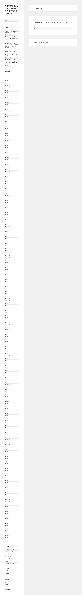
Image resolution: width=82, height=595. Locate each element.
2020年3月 (7, 246)
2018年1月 (7, 293)
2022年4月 (7, 186)
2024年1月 (7, 135)
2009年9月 (7, 533)
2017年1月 (7, 322)
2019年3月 (7, 265)
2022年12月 (7, 167)
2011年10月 (7, 473)
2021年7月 (7, 207)
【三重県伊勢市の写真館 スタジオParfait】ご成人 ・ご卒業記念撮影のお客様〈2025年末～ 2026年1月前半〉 (12, 45)
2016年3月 (7, 346)
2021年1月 (7, 222)
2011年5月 (7, 485)
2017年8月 (7, 305)
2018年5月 (7, 286)
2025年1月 (7, 107)
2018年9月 (7, 277)
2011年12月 (7, 468)
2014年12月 (7, 382)
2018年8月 (7, 279)
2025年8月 (7, 92)
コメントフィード (8, 587)
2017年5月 (7, 313)
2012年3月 (7, 461)
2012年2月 (7, 463)
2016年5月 (7, 341)
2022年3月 (7, 188)
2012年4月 (7, 458)
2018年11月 (7, 274)
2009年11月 (7, 528)
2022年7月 (7, 179)
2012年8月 (7, 449)
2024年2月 (7, 133)
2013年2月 (7, 434)
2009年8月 (7, 535)
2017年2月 (7, 320)
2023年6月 (7, 152)
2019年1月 (7, 269)
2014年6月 (7, 396)
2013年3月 (7, 432)
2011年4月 (7, 487)
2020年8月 (7, 234)
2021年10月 (7, 200)
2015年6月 (7, 368)
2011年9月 (7, 475)
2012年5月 (7, 456)
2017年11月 (7, 298)
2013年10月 (7, 415)
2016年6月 (7, 339)
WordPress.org (8, 589)
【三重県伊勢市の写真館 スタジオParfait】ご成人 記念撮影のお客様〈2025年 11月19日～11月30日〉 (12, 62)
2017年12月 (7, 296)
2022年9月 (7, 174)
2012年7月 (7, 451)
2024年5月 (7, 126)
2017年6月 (7, 310)
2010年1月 (7, 523)
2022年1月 (7, 193)
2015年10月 (7, 358)
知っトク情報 (8, 558)
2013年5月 (7, 427)
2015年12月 (7, 353)
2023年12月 (7, 138)
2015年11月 (7, 356)
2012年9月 (7, 446)
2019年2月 (7, 267)
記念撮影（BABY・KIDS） (10, 563)
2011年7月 (7, 480)
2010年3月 (7, 518)
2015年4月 (7, 372)
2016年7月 (7, 336)
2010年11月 (7, 499)
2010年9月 (7, 504)
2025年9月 (7, 90)
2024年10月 (7, 114)
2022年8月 (7, 176)
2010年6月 (7, 511)
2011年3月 (7, 490)
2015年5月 (7, 370)
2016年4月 (7, 344)
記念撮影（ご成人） (9, 568)
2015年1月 (7, 379)
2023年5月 (7, 155)
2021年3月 (7, 217)
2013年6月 (7, 425)
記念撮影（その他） (9, 570)
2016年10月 (7, 329)
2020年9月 (7, 231)
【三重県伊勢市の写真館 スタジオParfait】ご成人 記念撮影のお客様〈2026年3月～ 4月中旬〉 (12, 31)
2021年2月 (7, 219)
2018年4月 (7, 289)
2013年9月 (7, 418)
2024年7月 (7, 121)
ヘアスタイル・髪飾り (9, 551)
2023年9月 (7, 145)
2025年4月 (7, 102)
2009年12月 (7, 525)
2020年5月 (7, 241)
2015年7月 (7, 365)
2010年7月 (7, 509)
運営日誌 (7, 573)
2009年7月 (7, 537)
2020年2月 (7, 248)
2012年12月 (7, 439)
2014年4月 (7, 401)
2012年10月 (7, 444)
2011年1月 (7, 494)
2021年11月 (7, 198)
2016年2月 (7, 348)
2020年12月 (7, 224)
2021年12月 (7, 195)
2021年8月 (7, 205)
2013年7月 (7, 423)
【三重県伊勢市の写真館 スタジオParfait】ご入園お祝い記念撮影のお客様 (11, 38)
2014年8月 (7, 391)
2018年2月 (7, 291)
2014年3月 (7, 403)
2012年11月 (7, 442)
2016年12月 (7, 324)
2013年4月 (7, 430)
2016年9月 (7, 332)
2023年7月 (7, 150)
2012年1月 (7, 466)
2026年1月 (7, 83)
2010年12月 (7, 497)
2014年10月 (7, 387)
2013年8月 (7, 420)
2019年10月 (7, 258)
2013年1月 (7, 437)
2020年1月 (7, 250)
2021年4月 (7, 214)
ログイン (7, 582)
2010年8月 (7, 506)
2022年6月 (7, 181)
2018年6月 (7, 284)
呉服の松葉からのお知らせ (10, 554)
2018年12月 (7, 272)
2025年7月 (7, 95)
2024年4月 (7, 128)
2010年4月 (7, 516)
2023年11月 (7, 140)
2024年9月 (7, 116)
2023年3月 (7, 159)
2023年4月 (7, 157)
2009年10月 (7, 530)
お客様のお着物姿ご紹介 (10, 549)
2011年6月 (7, 482)
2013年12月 (7, 411)
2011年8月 (7, 478)
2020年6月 (7, 238)
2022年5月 (7, 183)
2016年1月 (7, 351)
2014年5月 (7, 399)
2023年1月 (7, 164)
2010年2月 (7, 521)
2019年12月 (7, 253)
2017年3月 (7, 317)
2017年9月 (7, 303)
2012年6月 (7, 454)
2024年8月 (7, 119)
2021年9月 (7, 202)
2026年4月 (7, 80)
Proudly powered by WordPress (41, 42)
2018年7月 (7, 281)
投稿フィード (8, 584)
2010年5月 (7, 513)
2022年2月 (7, 191)
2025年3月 (7, 104)
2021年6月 (7, 210)
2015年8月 (7, 363)
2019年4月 (7, 262)
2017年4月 (7, 315)
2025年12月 (7, 85)
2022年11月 (7, 169)
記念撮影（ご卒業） (9, 566)
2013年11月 (7, 413)
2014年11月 (7, 384)
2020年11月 (7, 226)
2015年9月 (7, 360)
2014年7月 (7, 394)
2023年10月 (7, 143)
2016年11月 (7, 327)
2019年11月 (7, 255)
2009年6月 (7, 540)
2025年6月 (7, 97)
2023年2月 (7, 162)
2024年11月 (7, 112)
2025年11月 (7, 88)
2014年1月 (7, 408)
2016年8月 (7, 334)
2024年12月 (7, 109)
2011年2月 (7, 492)
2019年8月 (7, 260)
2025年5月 (7, 100)
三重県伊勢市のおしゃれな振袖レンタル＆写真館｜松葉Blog (12, 9)
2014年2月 (7, 406)
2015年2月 (7, 377)
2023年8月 (7, 147)
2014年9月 (7, 389)
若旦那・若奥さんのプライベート (12, 561)
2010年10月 (7, 501)
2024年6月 (7, 123)
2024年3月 (7, 131)
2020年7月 (7, 236)
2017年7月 (7, 308)
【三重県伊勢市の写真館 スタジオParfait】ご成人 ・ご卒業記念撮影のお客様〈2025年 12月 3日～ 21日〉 (12, 54)
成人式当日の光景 (8, 556)
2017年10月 (7, 301)
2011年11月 (7, 470)
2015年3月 (7, 375)
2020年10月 (7, 229)
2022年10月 (7, 171)
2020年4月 (7, 243)
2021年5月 (7, 212)
